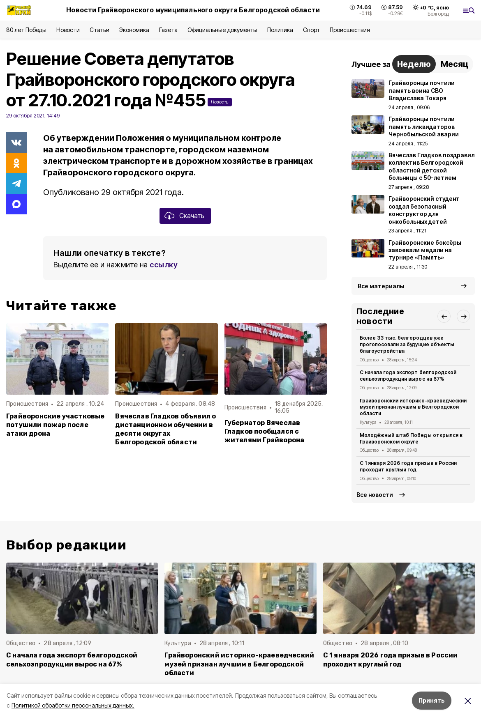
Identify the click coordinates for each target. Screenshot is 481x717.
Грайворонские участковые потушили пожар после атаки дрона (55, 424)
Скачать (191, 215)
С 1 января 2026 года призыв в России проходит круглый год (408, 466)
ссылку (164, 264)
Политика (280, 29)
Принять (432, 700)
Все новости (374, 494)
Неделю (414, 64)
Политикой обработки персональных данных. (73, 705)
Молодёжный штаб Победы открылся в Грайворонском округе (411, 438)
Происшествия (350, 29)
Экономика (134, 29)
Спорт (311, 29)
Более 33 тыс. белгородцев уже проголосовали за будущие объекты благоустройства (407, 344)
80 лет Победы (26, 29)
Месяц (454, 64)
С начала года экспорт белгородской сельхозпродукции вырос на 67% (408, 375)
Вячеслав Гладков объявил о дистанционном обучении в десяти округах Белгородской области (165, 429)
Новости (67, 29)
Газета (168, 29)
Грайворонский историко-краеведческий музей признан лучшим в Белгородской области (413, 407)
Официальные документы (222, 29)
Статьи (99, 29)
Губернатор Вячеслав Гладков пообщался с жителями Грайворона (264, 431)
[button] (444, 316)
